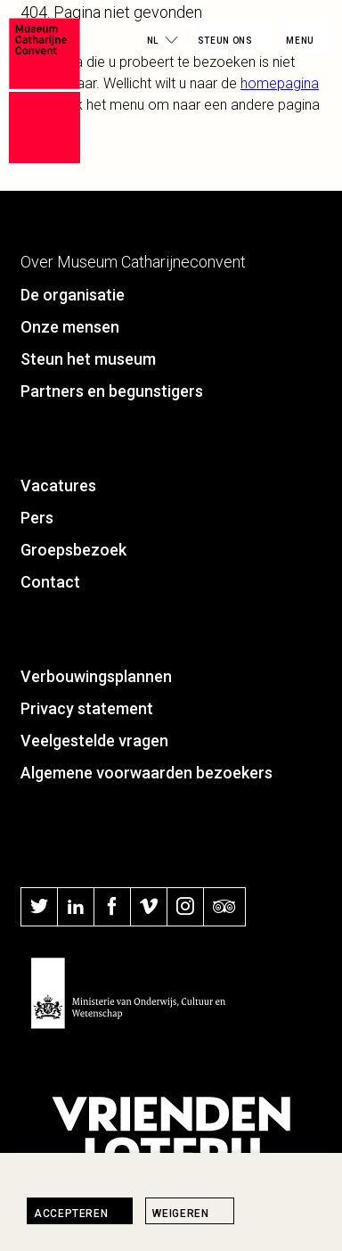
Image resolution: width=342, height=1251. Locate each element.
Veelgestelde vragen (94, 740)
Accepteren (71, 1213)
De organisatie (72, 294)
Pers (36, 517)
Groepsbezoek (73, 549)
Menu (300, 40)
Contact (50, 581)
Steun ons (225, 40)
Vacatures (58, 485)
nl (152, 40)
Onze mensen (69, 326)
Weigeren (180, 1213)
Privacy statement (86, 708)
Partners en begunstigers (111, 391)
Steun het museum (88, 359)
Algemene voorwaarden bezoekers (146, 772)
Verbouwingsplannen (96, 676)
